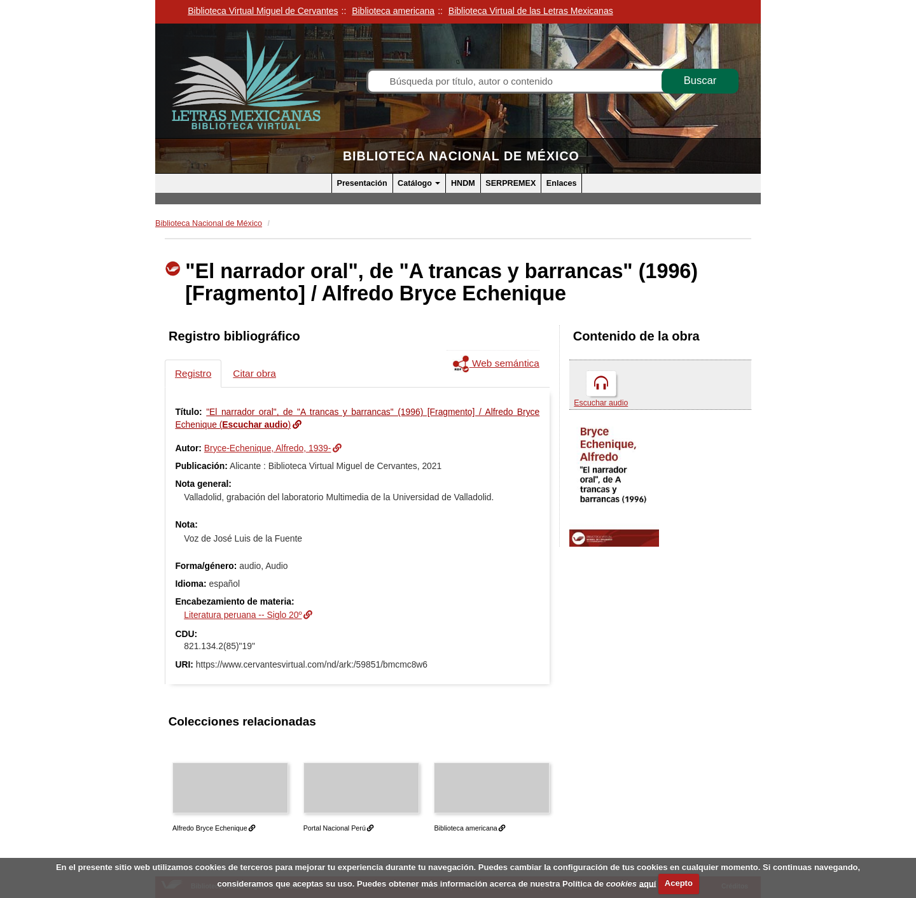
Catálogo (419, 183)
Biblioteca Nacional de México (461, 156)
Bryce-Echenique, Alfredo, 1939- (267, 448)
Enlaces (561, 183)
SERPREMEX (510, 183)
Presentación (362, 183)
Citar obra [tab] (254, 373)
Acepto (679, 883)
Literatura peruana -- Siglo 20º (243, 615)
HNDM (463, 183)
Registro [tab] (193, 373)
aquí (647, 883)
